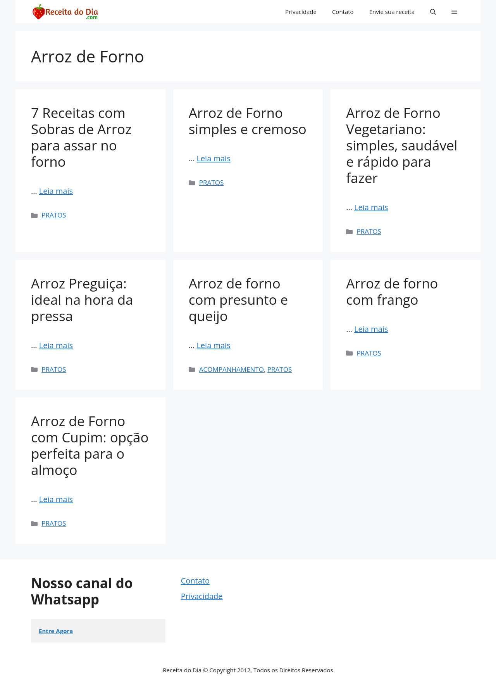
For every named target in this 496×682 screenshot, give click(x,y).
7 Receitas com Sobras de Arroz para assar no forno (81, 137)
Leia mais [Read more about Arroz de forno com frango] (371, 329)
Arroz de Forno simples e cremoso (248, 121)
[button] (433, 11)
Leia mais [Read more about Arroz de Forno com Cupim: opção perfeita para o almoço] (56, 499)
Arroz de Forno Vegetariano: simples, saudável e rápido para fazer (401, 145)
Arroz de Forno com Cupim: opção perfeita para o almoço (90, 445)
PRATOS (53, 215)
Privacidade (301, 12)
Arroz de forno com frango (392, 291)
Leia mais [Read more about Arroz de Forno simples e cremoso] (213, 158)
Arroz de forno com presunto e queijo (238, 299)
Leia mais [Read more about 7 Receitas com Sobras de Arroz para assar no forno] (56, 191)
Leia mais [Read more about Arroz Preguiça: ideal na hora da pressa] (56, 345)
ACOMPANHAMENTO (231, 369)
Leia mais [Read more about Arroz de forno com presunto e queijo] (213, 345)
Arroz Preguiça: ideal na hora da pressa (82, 299)
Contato (343, 12)
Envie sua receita (392, 12)
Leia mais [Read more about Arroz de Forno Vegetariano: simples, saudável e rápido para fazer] (371, 207)
